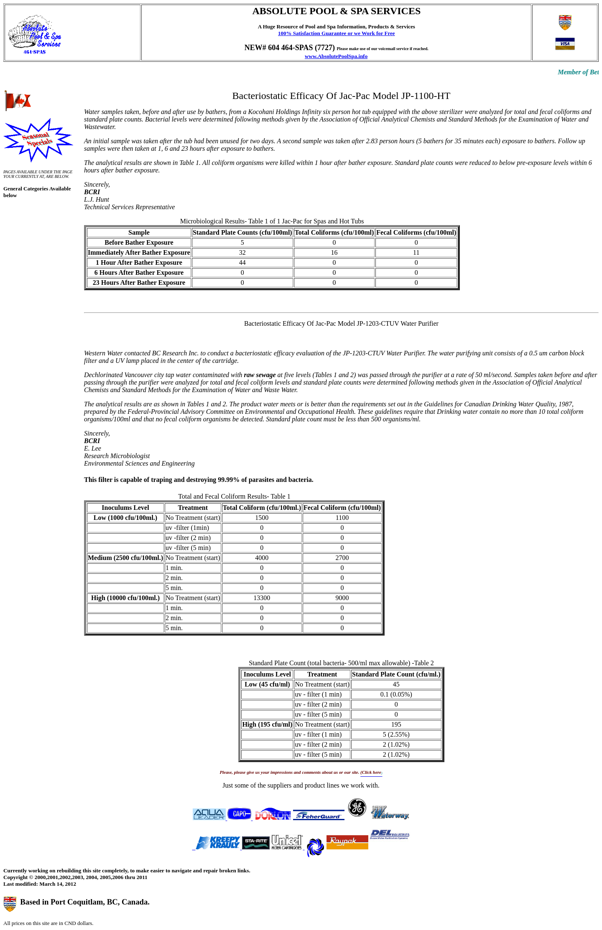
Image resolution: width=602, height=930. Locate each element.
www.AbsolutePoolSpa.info (336, 56)
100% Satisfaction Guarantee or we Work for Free (336, 33)
